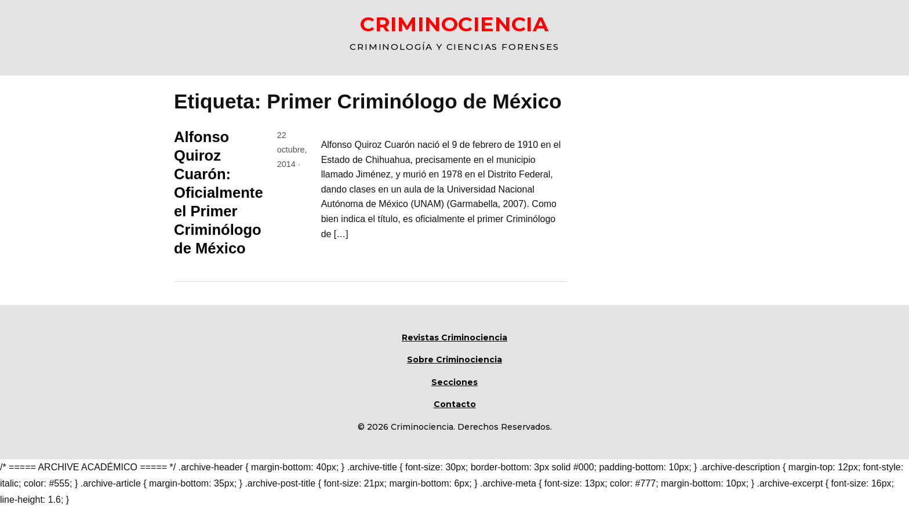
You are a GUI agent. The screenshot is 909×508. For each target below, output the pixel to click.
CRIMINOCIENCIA (454, 24)
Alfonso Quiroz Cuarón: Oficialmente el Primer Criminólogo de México (218, 192)
